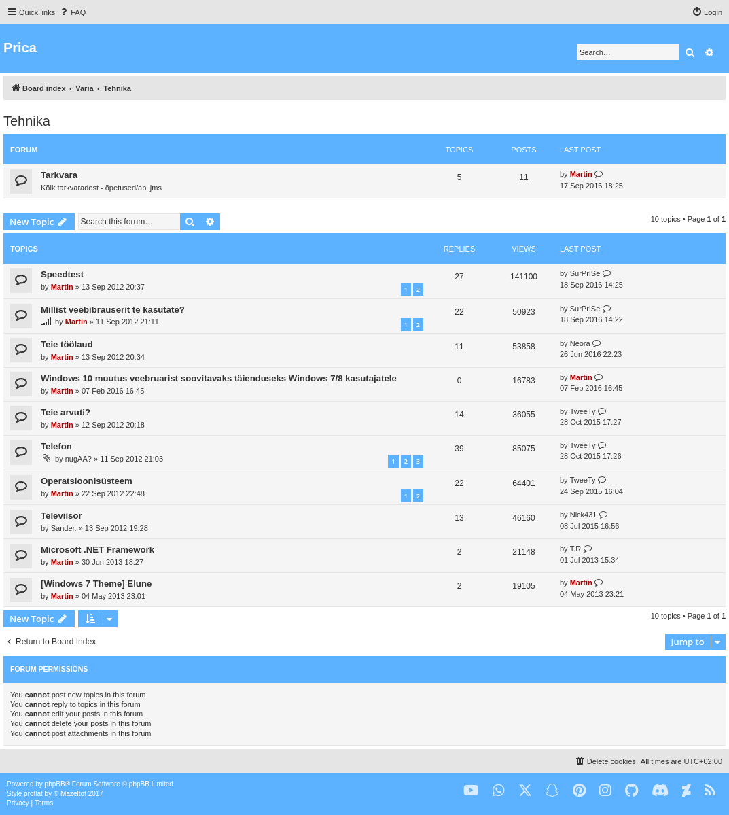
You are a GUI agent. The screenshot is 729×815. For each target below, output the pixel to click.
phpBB (55, 784)
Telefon (56, 446)
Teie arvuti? (65, 412)
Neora (580, 343)
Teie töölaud (67, 344)
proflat (33, 793)
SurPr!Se (585, 273)
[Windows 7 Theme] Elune (96, 583)
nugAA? (78, 459)
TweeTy (583, 411)
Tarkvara (59, 175)
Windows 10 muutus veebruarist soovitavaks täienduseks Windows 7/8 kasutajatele (219, 378)
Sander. (64, 528)
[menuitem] (72, 12)
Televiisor (61, 515)
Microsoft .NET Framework (97, 549)
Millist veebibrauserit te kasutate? (113, 310)
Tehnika (26, 121)
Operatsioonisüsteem (86, 481)
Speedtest (62, 274)
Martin (581, 174)
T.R (576, 548)
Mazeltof (73, 793)
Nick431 (583, 514)
